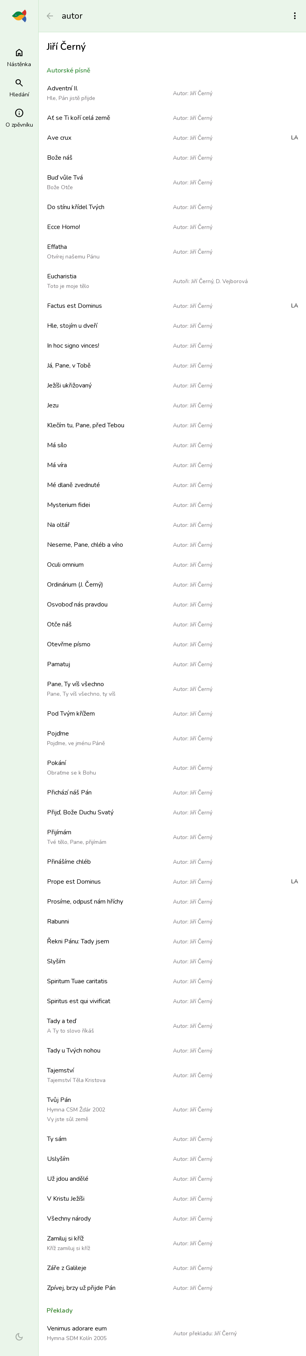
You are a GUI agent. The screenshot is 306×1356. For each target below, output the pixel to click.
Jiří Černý (201, 93)
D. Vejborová (232, 281)
